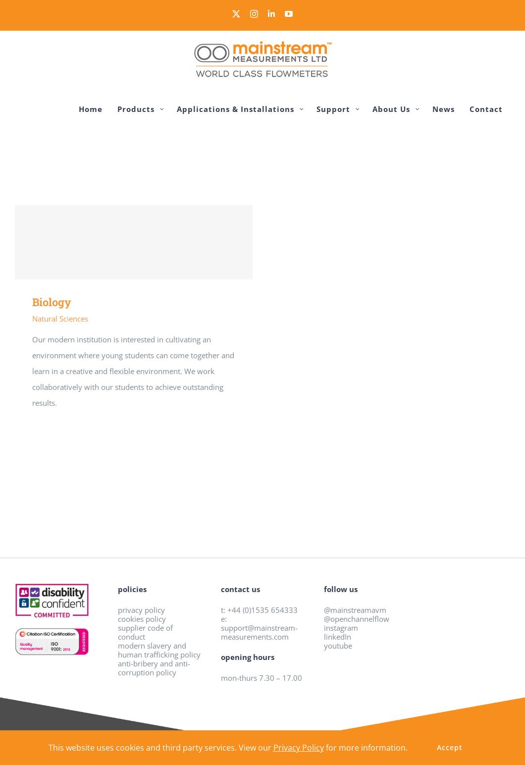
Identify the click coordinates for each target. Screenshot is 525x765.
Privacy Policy (298, 747)
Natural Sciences (60, 319)
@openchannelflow (356, 619)
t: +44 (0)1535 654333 (259, 610)
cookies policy (142, 619)
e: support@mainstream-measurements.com (259, 628)
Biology (51, 302)
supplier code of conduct (145, 632)
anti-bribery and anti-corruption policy (154, 667)
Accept (450, 747)
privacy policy (141, 610)
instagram (341, 628)
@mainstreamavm (355, 610)
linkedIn (337, 637)
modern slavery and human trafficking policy (159, 650)
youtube (338, 646)
